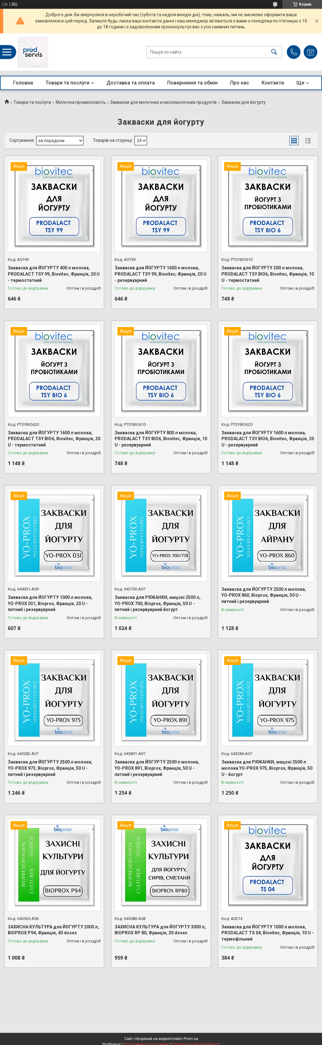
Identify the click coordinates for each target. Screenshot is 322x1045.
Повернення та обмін (192, 83)
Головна (23, 83)
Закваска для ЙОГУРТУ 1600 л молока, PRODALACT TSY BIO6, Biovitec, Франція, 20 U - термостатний (54, 438)
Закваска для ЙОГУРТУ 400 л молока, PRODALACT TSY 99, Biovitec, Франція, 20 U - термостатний (54, 273)
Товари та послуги (67, 83)
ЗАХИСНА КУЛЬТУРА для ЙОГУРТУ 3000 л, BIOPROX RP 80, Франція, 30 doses (160, 930)
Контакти (273, 83)
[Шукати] (274, 52)
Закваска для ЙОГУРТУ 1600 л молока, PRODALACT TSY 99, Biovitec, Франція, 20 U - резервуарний (160, 273)
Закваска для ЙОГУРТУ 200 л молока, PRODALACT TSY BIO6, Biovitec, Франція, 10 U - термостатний (267, 273)
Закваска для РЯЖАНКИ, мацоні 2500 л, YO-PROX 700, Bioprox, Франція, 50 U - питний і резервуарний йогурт (158, 603)
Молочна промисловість (81, 102)
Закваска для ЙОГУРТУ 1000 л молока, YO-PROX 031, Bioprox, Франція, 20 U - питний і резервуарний (50, 603)
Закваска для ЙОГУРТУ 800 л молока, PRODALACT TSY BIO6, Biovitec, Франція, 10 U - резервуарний (161, 438)
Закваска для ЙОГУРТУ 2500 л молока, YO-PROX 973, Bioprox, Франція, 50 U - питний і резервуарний (50, 768)
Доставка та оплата (131, 83)
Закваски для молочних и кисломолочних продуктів (163, 102)
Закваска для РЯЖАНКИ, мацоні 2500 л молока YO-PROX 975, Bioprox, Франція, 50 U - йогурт (266, 768)
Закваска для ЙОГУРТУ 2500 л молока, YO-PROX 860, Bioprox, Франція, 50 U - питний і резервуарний (263, 595)
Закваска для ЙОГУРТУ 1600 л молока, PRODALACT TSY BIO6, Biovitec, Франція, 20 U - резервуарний (267, 438)
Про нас (239, 83)
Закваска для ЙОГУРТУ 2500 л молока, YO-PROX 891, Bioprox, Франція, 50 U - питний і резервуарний (157, 768)
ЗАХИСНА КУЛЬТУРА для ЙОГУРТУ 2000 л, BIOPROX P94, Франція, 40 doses (53, 930)
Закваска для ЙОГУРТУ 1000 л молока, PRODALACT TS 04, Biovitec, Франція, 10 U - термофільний (267, 932)
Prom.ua (191, 1039)
